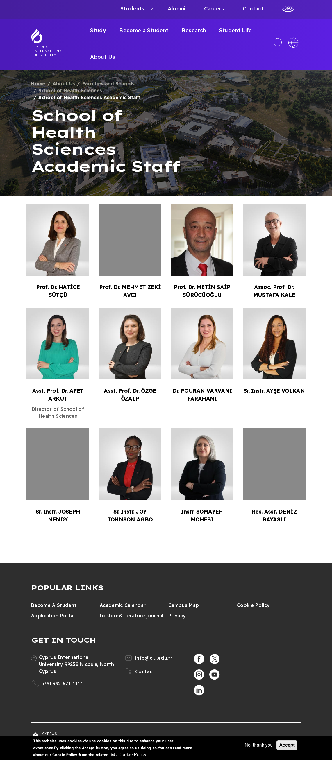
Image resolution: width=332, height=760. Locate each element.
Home (38, 84)
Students (132, 8)
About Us (102, 56)
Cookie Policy (253, 605)
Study (98, 30)
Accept (286, 745)
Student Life (235, 30)
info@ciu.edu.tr (154, 658)
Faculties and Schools (108, 84)
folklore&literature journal (131, 616)
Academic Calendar (123, 605)
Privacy (177, 616)
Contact (253, 8)
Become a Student (143, 30)
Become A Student (53, 605)
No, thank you (258, 745)
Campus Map (183, 605)
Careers (214, 8)
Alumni (176, 8)
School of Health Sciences (70, 91)
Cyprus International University (48, 51)
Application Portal (53, 616)
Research (194, 30)
